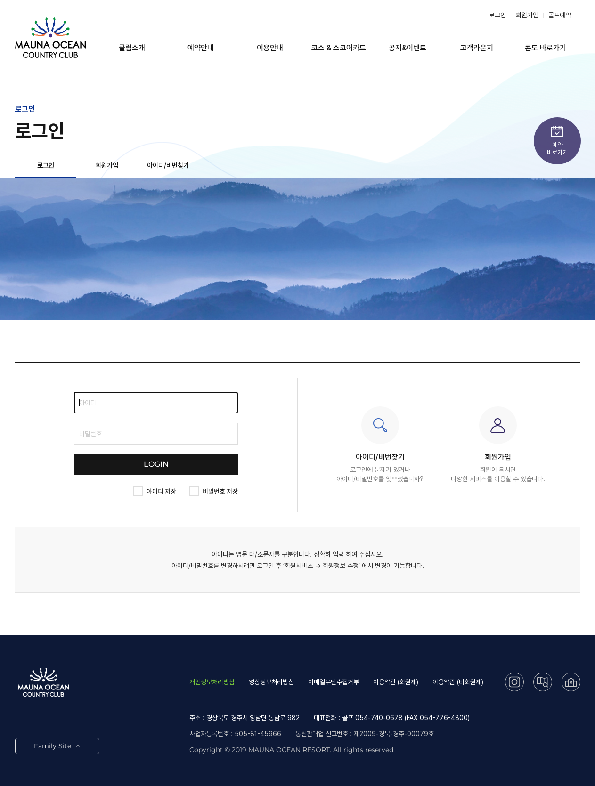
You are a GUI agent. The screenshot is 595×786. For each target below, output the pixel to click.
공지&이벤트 (407, 47)
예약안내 (200, 47)
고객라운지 (476, 47)
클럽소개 (132, 47)
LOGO (50, 37)
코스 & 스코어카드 (338, 47)
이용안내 (270, 47)
